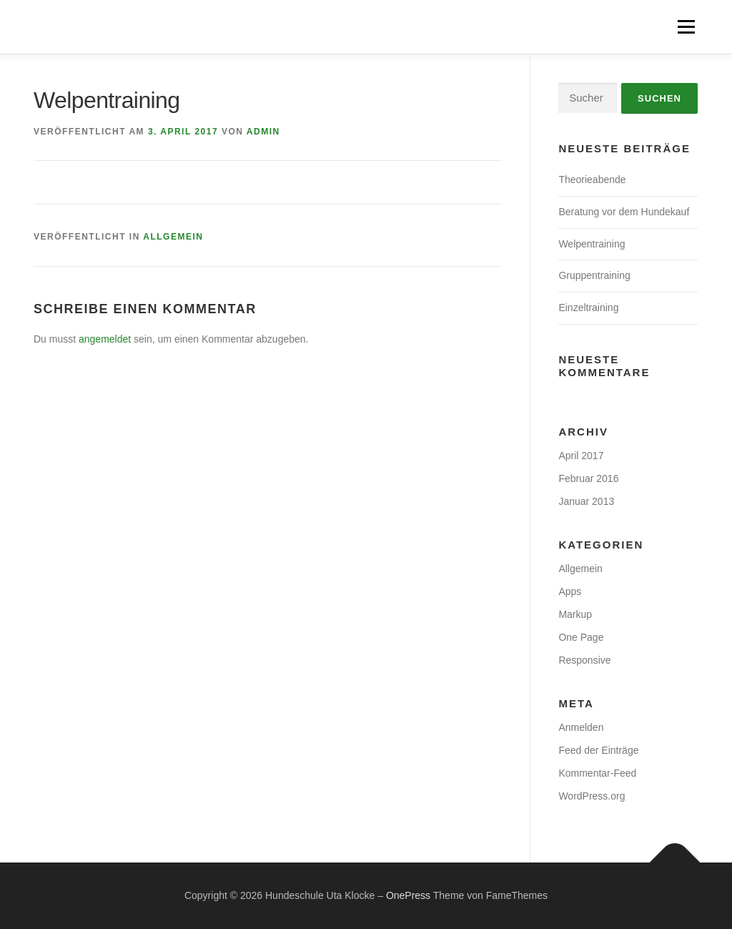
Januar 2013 (586, 501)
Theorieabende (591, 179)
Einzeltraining (588, 307)
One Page (580, 637)
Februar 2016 (588, 478)
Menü (685, 26)
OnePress (408, 895)
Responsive (584, 660)
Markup (575, 614)
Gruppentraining (594, 275)
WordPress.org (591, 796)
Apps (569, 591)
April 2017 (580, 455)
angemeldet (105, 339)
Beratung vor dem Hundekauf (623, 211)
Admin (263, 132)
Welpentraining (591, 244)
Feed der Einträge (598, 750)
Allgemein (173, 237)
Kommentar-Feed (597, 773)
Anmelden (580, 727)
